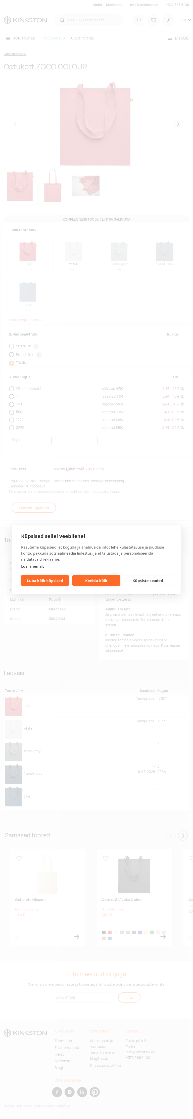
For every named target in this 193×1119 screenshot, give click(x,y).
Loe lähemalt (32, 565)
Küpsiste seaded (147, 580)
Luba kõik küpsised (45, 580)
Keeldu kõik (96, 580)
